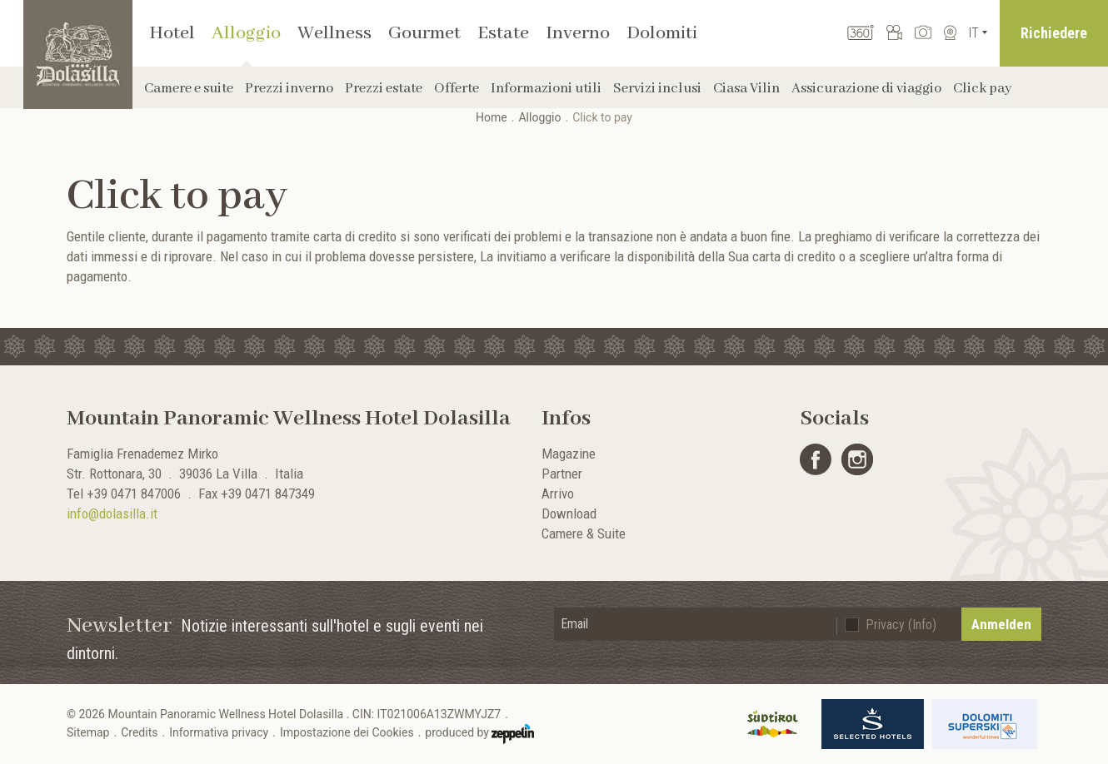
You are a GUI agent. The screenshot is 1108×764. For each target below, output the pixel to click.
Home (491, 117)
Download (569, 513)
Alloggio (246, 33)
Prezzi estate (383, 88)
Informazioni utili (546, 88)
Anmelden (1001, 624)
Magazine (569, 453)
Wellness (334, 33)
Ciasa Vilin (746, 88)
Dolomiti (661, 33)
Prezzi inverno (289, 88)
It (974, 33)
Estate (503, 33)
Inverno (578, 33)
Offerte (456, 88)
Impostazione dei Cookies (347, 732)
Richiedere (1054, 33)
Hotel (172, 33)
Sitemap (88, 732)
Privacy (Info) (901, 625)
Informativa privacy (218, 732)
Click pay (982, 88)
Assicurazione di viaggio (866, 88)
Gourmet (424, 33)
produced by (479, 734)
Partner (562, 473)
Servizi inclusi (657, 88)
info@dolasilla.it (112, 513)
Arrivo (558, 493)
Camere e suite (188, 88)
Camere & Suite (584, 533)
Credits (139, 732)
